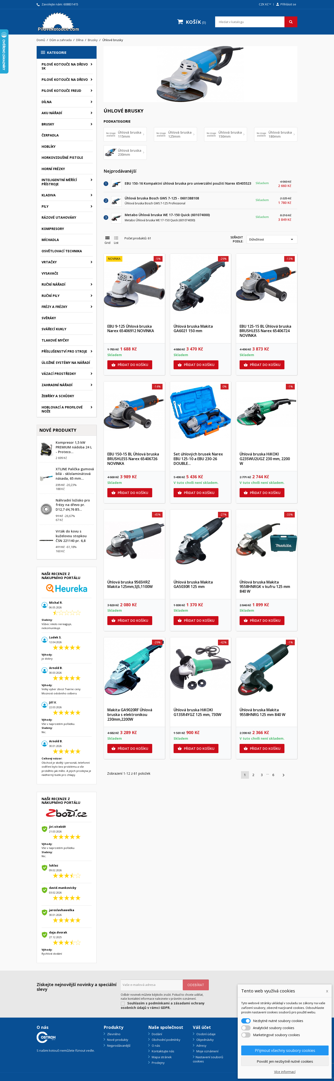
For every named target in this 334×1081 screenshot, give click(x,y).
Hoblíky (48, 146)
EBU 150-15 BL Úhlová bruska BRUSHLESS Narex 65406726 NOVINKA (133, 458)
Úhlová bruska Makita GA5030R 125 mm (193, 584)
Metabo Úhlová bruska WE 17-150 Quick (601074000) (167, 215)
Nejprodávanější (118, 1045)
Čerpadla (50, 135)
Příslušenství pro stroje (64, 351)
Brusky (48, 124)
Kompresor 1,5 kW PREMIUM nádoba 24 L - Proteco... (74, 447)
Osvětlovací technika (62, 251)
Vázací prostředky (59, 373)
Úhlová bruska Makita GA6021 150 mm (193, 329)
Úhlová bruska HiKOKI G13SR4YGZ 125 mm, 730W (197, 712)
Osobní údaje (206, 1034)
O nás (155, 1045)
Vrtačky (49, 262)
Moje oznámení (207, 1051)
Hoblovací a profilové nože (62, 409)
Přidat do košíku (129, 364)
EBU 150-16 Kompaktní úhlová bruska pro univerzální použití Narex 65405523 (188, 183)
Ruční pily (50, 295)
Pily (45, 206)
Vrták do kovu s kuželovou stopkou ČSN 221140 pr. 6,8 (71, 536)
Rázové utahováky (59, 217)
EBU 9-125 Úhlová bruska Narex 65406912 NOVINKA (130, 329)
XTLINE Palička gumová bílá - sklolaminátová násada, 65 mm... (75, 474)
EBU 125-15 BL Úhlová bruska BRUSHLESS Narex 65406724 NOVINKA (265, 331)
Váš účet (202, 1027)
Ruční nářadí (53, 284)
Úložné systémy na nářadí (66, 362)
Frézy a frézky (54, 306)
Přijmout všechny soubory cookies (285, 1050)
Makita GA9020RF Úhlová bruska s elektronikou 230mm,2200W (129, 714)
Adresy (201, 1045)
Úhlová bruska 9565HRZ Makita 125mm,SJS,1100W (130, 584)
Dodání (156, 1034)
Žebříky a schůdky (58, 396)
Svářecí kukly (54, 329)
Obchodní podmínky (165, 1040)
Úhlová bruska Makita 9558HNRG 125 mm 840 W (262, 712)
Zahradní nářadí (57, 385)
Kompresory (53, 228)
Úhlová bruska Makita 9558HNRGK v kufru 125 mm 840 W (265, 586)
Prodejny (158, 1063)
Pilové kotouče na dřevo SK (65, 66)
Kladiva (49, 195)
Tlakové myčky (55, 340)
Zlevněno (113, 1034)
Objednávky (205, 1040)
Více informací (284, 1071)
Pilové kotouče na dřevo (65, 79)
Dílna (47, 102)
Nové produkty (117, 1040)
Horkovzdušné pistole (62, 157)
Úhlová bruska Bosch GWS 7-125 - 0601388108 (162, 198)
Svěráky (49, 318)
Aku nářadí (52, 113)
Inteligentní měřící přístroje (59, 182)
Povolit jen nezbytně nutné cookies (285, 1061)
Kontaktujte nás (162, 1051)
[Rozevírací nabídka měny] (265, 4)
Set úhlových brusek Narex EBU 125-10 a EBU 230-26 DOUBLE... (198, 458)
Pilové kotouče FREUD (61, 90)
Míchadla (50, 239)
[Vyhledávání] (256, 21)
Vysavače (50, 273)
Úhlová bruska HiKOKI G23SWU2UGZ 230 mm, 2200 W (265, 458)
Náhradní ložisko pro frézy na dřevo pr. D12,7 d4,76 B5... (73, 505)
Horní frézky (53, 169)
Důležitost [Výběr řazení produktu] (272, 239)
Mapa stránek (161, 1057)
